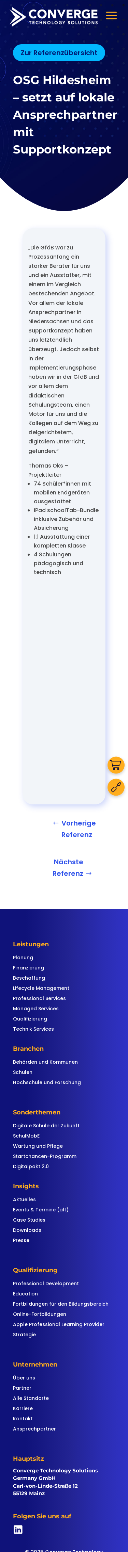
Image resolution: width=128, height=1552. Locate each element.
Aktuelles (24, 1200)
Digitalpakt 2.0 (31, 1167)
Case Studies (29, 1220)
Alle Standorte (31, 1399)
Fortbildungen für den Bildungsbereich (61, 1304)
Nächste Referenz (68, 867)
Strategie (24, 1335)
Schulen (22, 1073)
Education (25, 1294)
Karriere (23, 1409)
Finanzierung (28, 968)
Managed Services (36, 1009)
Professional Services (39, 999)
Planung (23, 958)
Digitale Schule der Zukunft (46, 1126)
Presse (21, 1241)
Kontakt (23, 1419)
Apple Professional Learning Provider (58, 1325)
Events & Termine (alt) (41, 1210)
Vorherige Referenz (78, 828)
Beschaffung (29, 978)
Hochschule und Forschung (47, 1083)
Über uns (24, 1378)
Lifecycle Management (41, 989)
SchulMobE (26, 1136)
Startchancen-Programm (44, 1157)
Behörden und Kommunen (45, 1062)
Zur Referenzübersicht (59, 53)
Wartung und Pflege (38, 1146)
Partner (22, 1388)
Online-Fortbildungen (39, 1315)
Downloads (27, 1231)
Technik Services (33, 1029)
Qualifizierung (30, 1019)
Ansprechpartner (34, 1429)
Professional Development (46, 1284)
